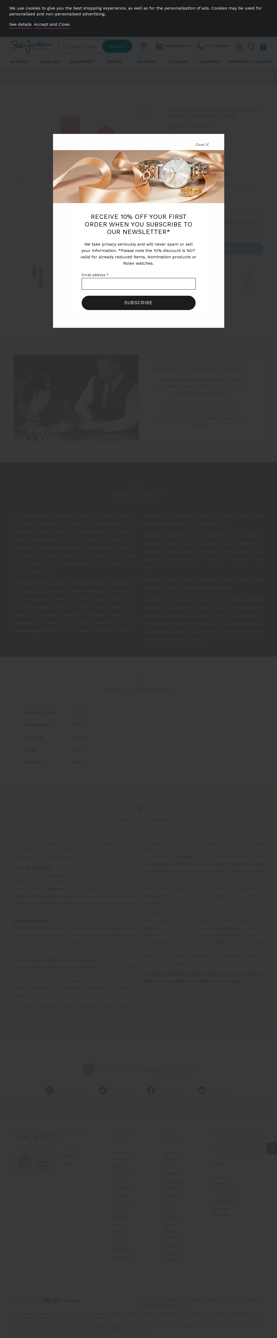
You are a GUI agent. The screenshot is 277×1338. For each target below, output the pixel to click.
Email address (95, 275)
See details (20, 24)
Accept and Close (52, 24)
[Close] (196, 145)
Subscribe (138, 302)
